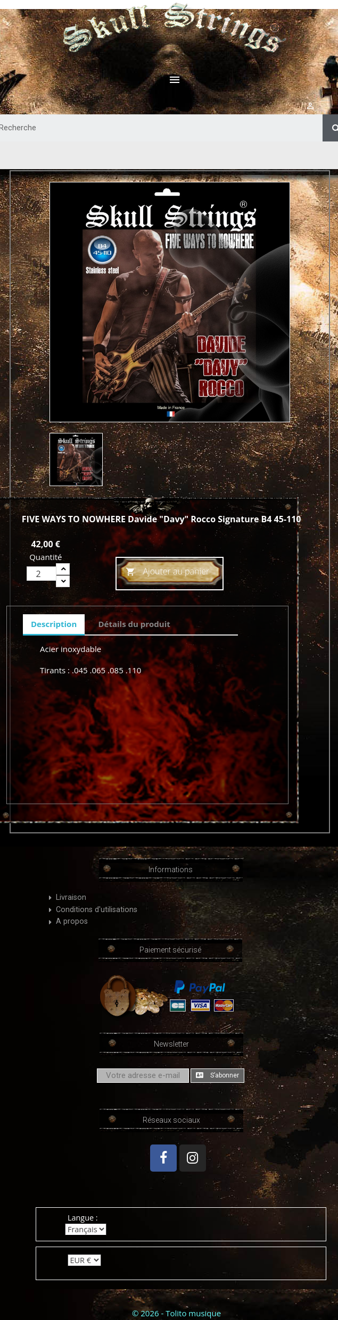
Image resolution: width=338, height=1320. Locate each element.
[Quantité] (41, 573)
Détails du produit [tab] (134, 624)
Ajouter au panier (167, 572)
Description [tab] (54, 624)
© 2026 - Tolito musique (176, 1313)
